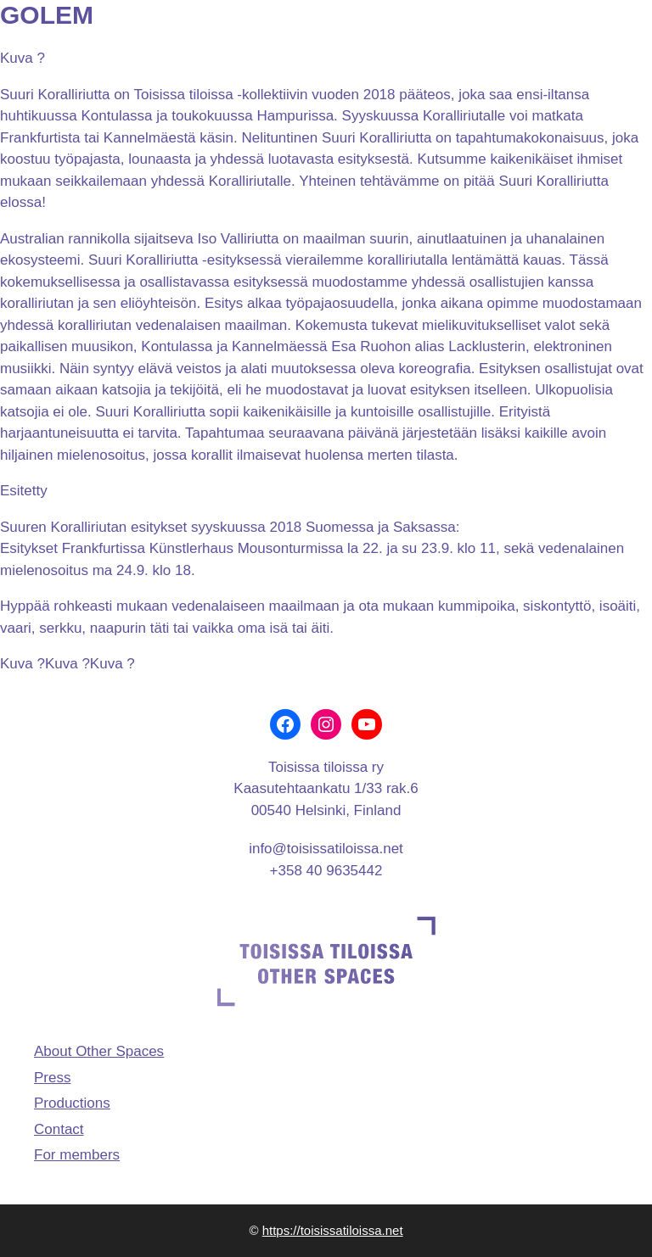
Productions (72, 1103)
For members (77, 1155)
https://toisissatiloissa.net (332, 1230)
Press (52, 1078)
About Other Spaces (99, 1051)
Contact (59, 1129)
